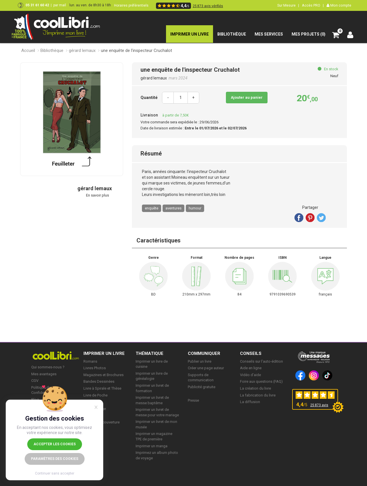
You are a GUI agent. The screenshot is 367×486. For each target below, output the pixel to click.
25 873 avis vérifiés (208, 6)
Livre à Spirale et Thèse (102, 388)
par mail (59, 5)
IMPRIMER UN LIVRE (104, 353)
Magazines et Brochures (103, 375)
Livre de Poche (95, 395)
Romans (90, 361)
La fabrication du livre (258, 395)
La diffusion (250, 402)
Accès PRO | (313, 5)
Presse (193, 400)
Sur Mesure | (288, 5)
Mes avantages (43, 374)
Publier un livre (199, 361)
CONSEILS (250, 353)
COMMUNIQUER (204, 353)
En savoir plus (97, 195)
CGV (34, 380)
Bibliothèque (51, 50)
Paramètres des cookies (54, 459)
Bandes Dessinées (98, 381)
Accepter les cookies (55, 444)
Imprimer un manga (151, 446)
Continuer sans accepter (54, 473)
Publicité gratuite (201, 387)
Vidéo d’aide (250, 375)
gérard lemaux (82, 50)
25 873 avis (319, 405)
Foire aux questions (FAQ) (261, 381)
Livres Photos (94, 368)
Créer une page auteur (206, 368)
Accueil (28, 50)
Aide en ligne (250, 368)
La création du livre (255, 388)
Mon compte (339, 5)
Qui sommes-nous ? (48, 367)
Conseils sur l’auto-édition (261, 361)
